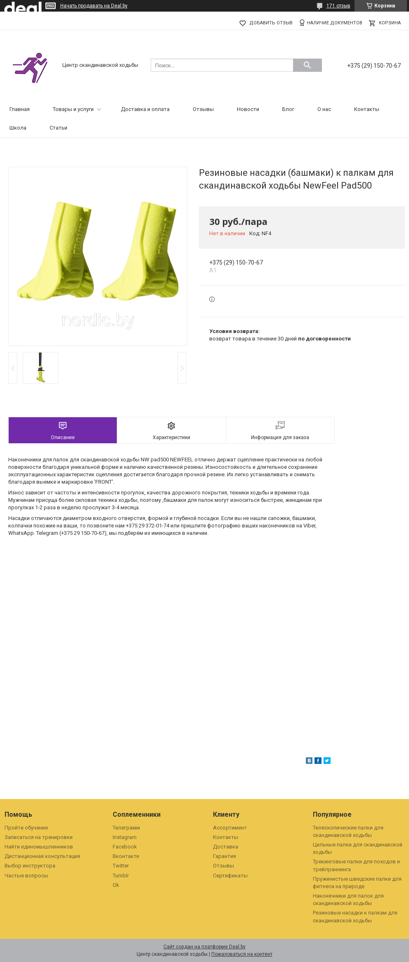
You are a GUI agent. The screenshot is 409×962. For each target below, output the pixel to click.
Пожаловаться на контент (241, 954)
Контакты (366, 109)
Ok (116, 885)
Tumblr (121, 875)
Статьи (58, 128)
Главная (19, 109)
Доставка (225, 847)
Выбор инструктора (30, 866)
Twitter (121, 866)
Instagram (125, 837)
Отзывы (203, 109)
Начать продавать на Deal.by (94, 6)
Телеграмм (126, 828)
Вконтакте (126, 856)
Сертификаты (230, 875)
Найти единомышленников (39, 847)
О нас (324, 109)
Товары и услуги (73, 109)
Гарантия (224, 856)
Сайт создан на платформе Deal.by (204, 947)
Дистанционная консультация (42, 856)
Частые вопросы (26, 875)
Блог (288, 109)
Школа (17, 128)
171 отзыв (338, 6)
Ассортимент (230, 828)
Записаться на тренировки (39, 837)
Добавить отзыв (271, 23)
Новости (248, 109)
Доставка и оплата (145, 109)
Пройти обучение (26, 828)
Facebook (125, 847)
